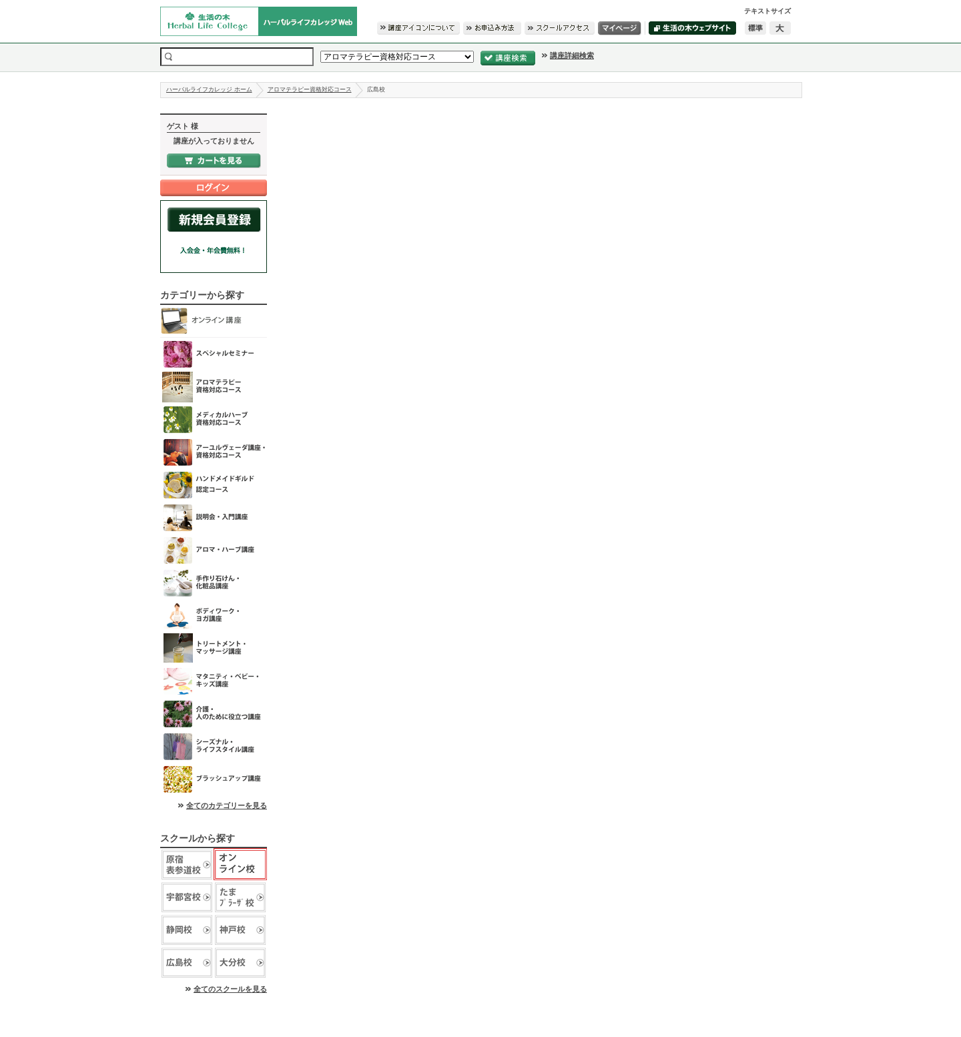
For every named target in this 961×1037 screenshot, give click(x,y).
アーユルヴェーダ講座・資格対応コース (213, 452)
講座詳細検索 (572, 55)
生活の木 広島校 (187, 962)
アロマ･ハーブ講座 (213, 550)
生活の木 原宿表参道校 (187, 864)
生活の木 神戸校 (240, 930)
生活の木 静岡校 (187, 930)
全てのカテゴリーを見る (226, 805)
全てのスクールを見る (230, 989)
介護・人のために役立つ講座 (213, 713)
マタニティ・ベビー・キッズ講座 (213, 681)
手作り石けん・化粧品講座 (213, 583)
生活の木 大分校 (240, 962)
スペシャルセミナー (213, 354)
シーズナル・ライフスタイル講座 (213, 746)
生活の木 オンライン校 (240, 864)
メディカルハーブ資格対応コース (213, 419)
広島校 (376, 89)
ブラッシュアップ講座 (213, 779)
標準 (755, 28)
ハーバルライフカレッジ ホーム (209, 89)
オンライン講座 (213, 321)
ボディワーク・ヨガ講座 (213, 615)
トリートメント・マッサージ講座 (213, 648)
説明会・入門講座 (213, 517)
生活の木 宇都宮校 (187, 897)
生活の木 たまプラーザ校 (240, 897)
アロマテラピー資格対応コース (310, 89)
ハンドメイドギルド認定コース (213, 484)
